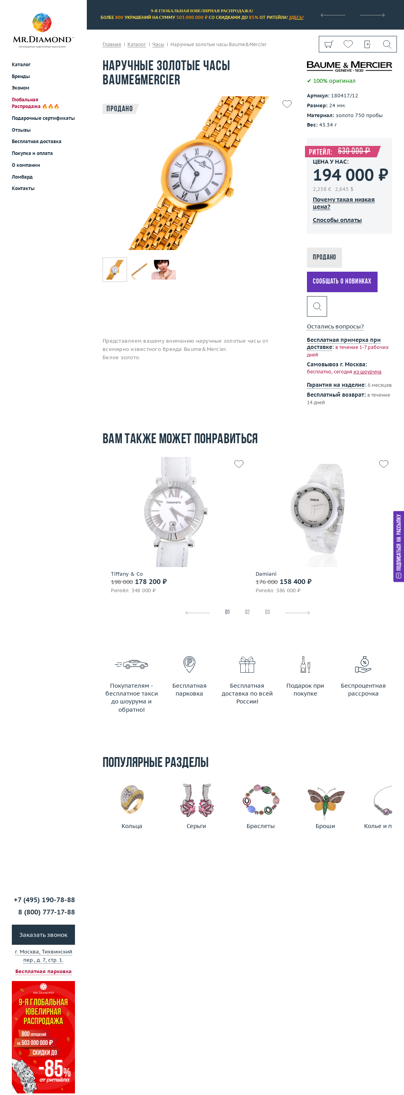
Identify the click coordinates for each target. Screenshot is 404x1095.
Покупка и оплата (32, 153)
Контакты (23, 188)
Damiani (266, 574)
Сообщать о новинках (342, 281)
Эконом (20, 88)
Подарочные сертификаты (43, 118)
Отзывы (21, 130)
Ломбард (22, 177)
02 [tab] (247, 613)
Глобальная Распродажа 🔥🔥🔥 (36, 103)
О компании (26, 165)
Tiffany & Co (127, 574)
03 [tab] (267, 613)
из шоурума (368, 372)
